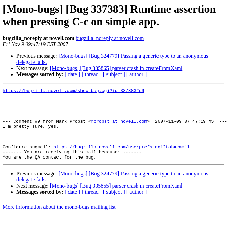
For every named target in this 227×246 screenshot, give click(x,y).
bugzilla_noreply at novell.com (110, 38)
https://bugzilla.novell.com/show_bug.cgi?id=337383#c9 (73, 91)
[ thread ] (91, 74)
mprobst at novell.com (119, 128)
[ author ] (136, 74)
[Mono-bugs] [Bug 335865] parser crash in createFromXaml (116, 68)
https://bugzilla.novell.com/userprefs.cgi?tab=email (121, 159)
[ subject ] (114, 74)
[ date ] (72, 74)
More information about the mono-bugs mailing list (59, 221)
